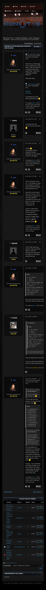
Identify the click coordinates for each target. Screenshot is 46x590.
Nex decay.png (32, 84)
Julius (42, 519)
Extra (33, 11)
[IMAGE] (27, 91)
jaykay (14, 120)
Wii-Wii (43, 527)
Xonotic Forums (9, 38)
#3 (40, 143)
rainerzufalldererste (19, 547)
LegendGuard (19, 518)
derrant (19, 507)
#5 (40, 242)
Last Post (38, 508)
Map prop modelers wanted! (9, 541)
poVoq (19, 533)
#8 (40, 378)
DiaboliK (14, 243)
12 (27, 554)
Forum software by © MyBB (10, 583)
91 (27, 541)
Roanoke (19, 526)
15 (27, 526)
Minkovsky (19, 554)
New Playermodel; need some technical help (9, 534)
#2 (40, 119)
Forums (24, 6)
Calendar (18, 11)
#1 (40, 54)
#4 (40, 176)
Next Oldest (8, 492)
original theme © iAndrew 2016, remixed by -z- (31, 583)
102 (28, 547)
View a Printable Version (11, 563)
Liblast (33, 103)
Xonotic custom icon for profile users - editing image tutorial (9, 518)
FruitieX (14, 318)
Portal (15, 6)
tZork (42, 555)
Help (27, 11)
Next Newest (37, 492)
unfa (26, 58)
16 (27, 533)
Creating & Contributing (21, 38)
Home (7, 6)
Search (32, 6)
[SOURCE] (28, 93)
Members (8, 11)
